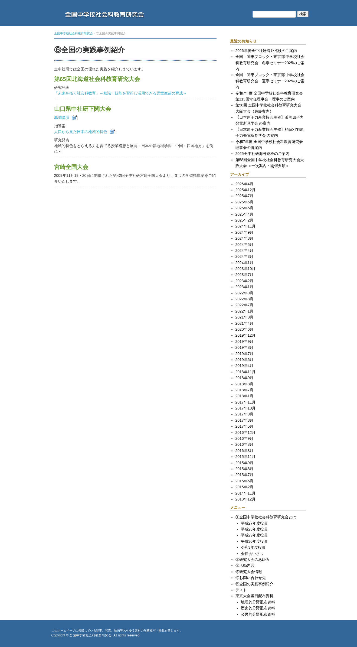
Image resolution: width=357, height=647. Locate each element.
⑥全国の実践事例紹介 (254, 584)
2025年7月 (244, 196)
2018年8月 (244, 384)
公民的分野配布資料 (258, 614)
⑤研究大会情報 (248, 572)
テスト (241, 590)
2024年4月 (244, 250)
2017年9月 (244, 414)
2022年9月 (244, 293)
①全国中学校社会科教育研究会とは (265, 517)
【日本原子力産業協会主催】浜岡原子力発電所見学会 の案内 (269, 120)
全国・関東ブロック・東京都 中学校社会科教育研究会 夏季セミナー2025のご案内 (270, 81)
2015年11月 (245, 456)
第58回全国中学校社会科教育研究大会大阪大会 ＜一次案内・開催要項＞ (269, 163)
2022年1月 (244, 311)
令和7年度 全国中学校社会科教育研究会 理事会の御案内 (269, 144)
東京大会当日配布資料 (254, 596)
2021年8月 (244, 317)
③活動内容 (244, 565)
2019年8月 (244, 347)
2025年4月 (244, 214)
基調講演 (61, 117)
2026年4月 (244, 184)
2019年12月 (245, 335)
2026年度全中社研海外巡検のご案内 (266, 50)
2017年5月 (244, 426)
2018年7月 (244, 390)
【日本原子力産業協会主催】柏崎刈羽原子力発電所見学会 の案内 (269, 132)
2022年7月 (244, 305)
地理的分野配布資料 (258, 602)
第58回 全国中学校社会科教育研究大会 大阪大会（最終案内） (270, 108)
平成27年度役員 (254, 523)
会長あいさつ (252, 553)
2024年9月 (244, 232)
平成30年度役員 (254, 541)
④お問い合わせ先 (250, 578)
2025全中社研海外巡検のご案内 (262, 153)
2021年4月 (244, 323)
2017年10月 (245, 408)
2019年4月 (244, 365)
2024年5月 (244, 244)
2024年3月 (244, 256)
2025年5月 (244, 208)
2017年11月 (245, 402)
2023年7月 (244, 274)
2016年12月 (245, 432)
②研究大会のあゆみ (252, 559)
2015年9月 (244, 463)
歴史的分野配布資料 (258, 608)
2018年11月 (245, 372)
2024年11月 (245, 226)
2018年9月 (244, 378)
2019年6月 (244, 359)
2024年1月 (244, 263)
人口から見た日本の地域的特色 (80, 131)
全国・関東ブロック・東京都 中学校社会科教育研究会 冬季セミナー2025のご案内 (270, 62)
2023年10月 (245, 268)
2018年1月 (244, 396)
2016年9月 (244, 438)
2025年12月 (245, 190)
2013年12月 (245, 499)
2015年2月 (244, 487)
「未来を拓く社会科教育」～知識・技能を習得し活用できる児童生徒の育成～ (120, 93)
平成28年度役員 (254, 529)
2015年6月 (244, 481)
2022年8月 (244, 299)
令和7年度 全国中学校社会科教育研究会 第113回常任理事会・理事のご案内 (270, 96)
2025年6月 (244, 202)
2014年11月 (245, 493)
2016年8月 (244, 444)
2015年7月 (244, 475)
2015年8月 (244, 469)
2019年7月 (244, 354)
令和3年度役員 (253, 547)
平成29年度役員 (254, 535)
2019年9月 (244, 341)
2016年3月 (244, 450)
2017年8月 (244, 420)
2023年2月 (244, 281)
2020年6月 (244, 329)
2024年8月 (244, 238)
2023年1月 (244, 287)
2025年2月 (244, 220)
